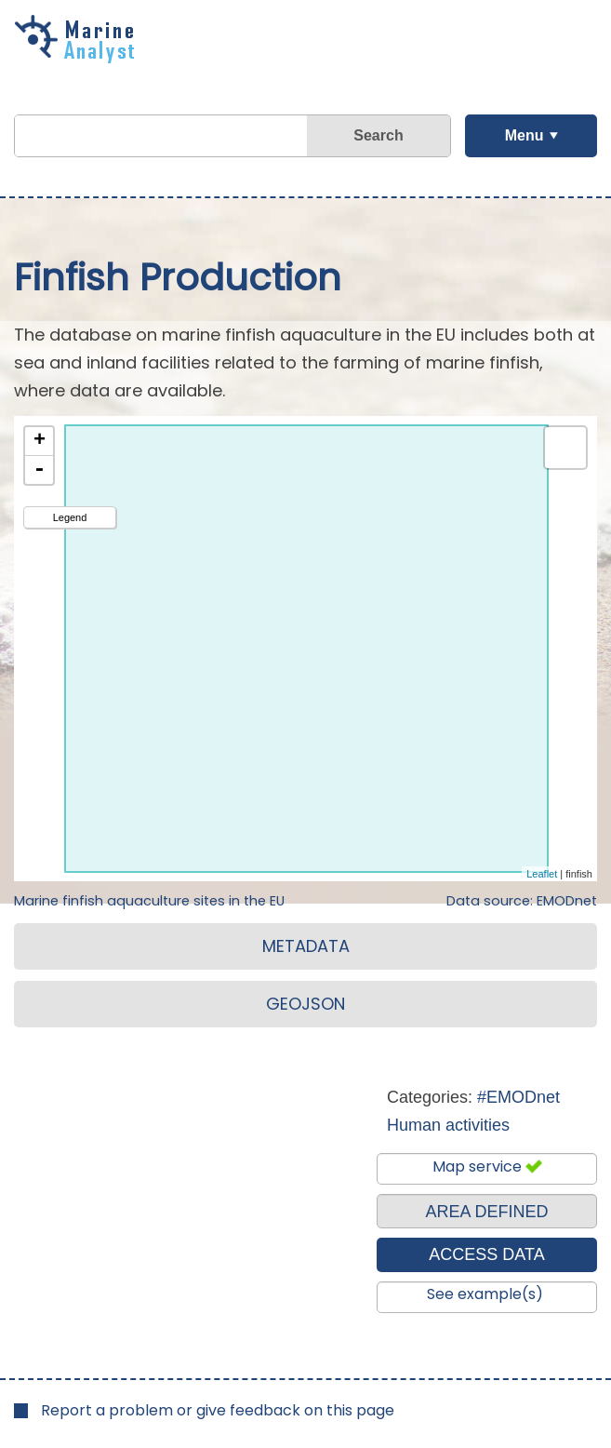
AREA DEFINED (486, 1211)
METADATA (306, 946)
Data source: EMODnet (521, 901)
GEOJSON (305, 1003)
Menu (524, 135)
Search (378, 135)
